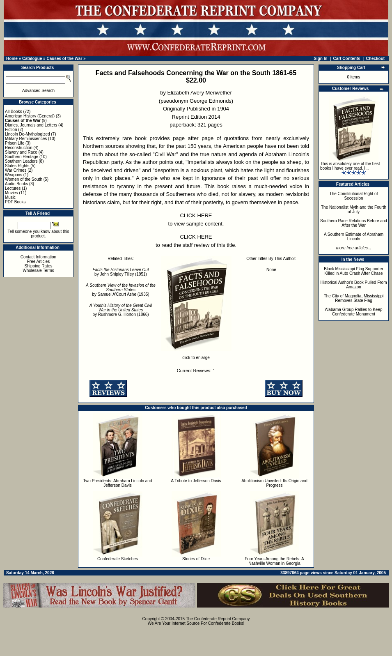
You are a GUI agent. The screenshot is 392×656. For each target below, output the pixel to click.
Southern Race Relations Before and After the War (353, 223)
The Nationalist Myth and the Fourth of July (353, 209)
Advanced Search (38, 90)
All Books (13, 111)
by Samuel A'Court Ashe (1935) (121, 290)
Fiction (11, 129)
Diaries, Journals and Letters (31, 125)
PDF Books (15, 202)
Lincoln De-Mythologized (27, 134)
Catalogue (32, 58)
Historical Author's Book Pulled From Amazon (354, 284)
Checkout (375, 58)
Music (10, 197)
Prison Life (14, 143)
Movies (11, 193)
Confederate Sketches (117, 559)
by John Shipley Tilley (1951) (120, 271)
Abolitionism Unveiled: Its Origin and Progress (274, 483)
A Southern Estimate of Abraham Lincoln (353, 236)
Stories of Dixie (196, 559)
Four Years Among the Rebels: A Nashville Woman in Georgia (274, 561)
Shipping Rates (39, 266)
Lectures (13, 188)
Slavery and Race (21, 152)
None (271, 269)
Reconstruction (18, 147)
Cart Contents (346, 58)
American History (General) (30, 116)
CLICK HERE (196, 215)
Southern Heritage (21, 156)
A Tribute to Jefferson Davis (196, 481)
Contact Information (38, 257)
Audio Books (16, 184)
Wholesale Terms (38, 270)
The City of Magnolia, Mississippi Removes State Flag (354, 298)
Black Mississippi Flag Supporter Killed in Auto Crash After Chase (353, 271)
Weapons (13, 175)
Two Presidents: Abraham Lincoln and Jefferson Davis (117, 483)
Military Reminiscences (26, 138)
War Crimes (15, 170)
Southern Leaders (21, 161)
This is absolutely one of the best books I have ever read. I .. (350, 165)
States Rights (17, 165)
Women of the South (23, 179)
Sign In (320, 58)
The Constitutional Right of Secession (354, 195)
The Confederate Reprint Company (218, 619)
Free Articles (38, 261)
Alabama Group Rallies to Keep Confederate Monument (353, 311)
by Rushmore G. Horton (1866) (120, 310)
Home (12, 58)
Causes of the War (64, 58)
